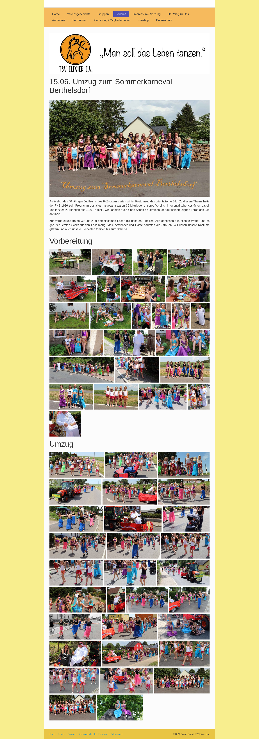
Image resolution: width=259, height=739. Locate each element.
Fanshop (143, 20)
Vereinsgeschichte (78, 14)
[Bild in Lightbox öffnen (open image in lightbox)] (129, 148)
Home (56, 14)
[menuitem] (56, 14)
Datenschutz (164, 20)
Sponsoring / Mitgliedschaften (112, 20)
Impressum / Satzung (147, 14)
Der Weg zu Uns (178, 14)
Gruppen (103, 14)
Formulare (79, 20)
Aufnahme (58, 20)
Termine (121, 14)
